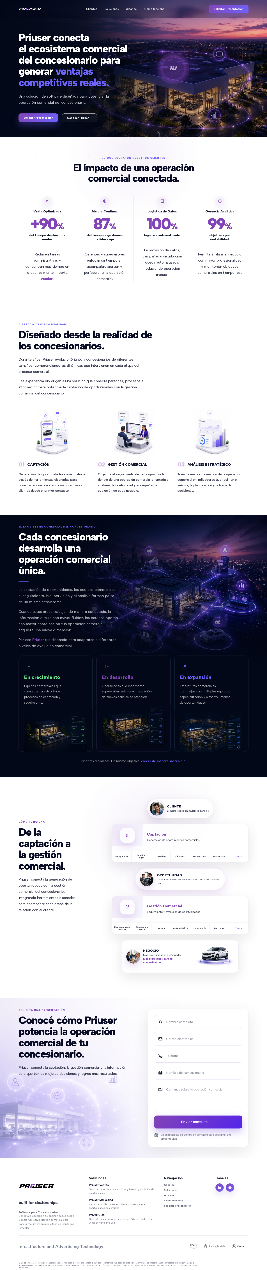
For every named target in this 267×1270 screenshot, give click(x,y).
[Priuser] (30, 9)
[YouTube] (230, 1187)
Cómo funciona (154, 9)
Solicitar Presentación (228, 9)
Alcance (131, 9)
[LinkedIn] (219, 1187)
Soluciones (112, 9)
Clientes (91, 9)
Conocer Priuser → (79, 118)
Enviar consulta (198, 1122)
